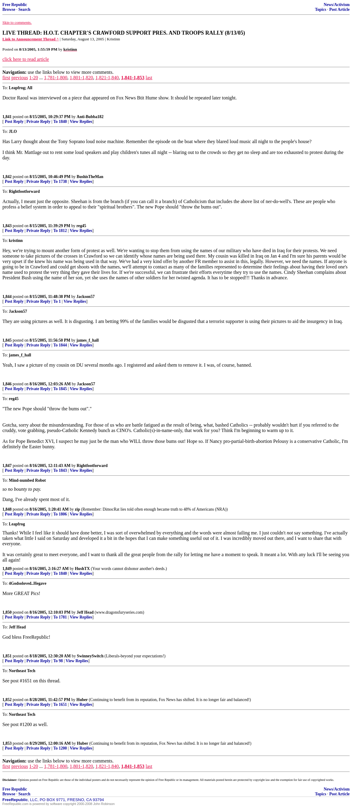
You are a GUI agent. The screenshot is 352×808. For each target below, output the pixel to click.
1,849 (7, 568)
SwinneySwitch (90, 656)
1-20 (33, 77)
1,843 (7, 226)
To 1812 (60, 230)
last (149, 77)
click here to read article (25, 59)
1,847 (7, 465)
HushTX (82, 568)
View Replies (81, 121)
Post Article (339, 9)
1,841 (7, 116)
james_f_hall (87, 340)
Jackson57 (85, 296)
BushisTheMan (90, 176)
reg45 (81, 226)
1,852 (7, 699)
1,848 (7, 509)
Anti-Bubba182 (90, 116)
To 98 (58, 661)
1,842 (7, 176)
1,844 (7, 296)
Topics (320, 9)
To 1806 (60, 514)
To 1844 (60, 345)
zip (77, 509)
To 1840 (60, 121)
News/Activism (337, 4)
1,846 (7, 384)
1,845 (7, 340)
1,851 (7, 656)
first (6, 77)
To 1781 (60, 617)
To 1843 (60, 470)
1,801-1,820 (81, 77)
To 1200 (60, 748)
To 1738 (60, 181)
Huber (82, 699)
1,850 (7, 612)
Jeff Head (85, 612)
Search (24, 9)
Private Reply (38, 121)
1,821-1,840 (107, 77)
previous (19, 77)
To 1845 (60, 389)
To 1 (57, 301)
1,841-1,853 (132, 77)
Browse (8, 9)
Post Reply (14, 121)
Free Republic (14, 4)
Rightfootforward (92, 465)
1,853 (7, 743)
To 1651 (60, 704)
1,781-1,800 (55, 77)
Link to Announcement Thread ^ (30, 39)
